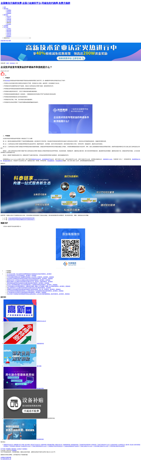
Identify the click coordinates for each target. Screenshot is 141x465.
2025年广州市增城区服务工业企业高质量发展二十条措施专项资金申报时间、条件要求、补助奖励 (32, 284)
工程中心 (8, 17)
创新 (9, 40)
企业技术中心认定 (26, 446)
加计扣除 (8, 21)
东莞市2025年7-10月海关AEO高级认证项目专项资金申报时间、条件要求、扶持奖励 (28, 280)
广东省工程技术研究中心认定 (39, 446)
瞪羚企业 (18, 446)
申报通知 (8, 10)
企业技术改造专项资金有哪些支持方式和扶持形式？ (21, 219)
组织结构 (8, 30)
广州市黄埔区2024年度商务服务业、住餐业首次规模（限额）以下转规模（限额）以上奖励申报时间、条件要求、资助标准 (38, 286)
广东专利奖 (12, 446)
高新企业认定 (58, 444)
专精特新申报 (40, 343)
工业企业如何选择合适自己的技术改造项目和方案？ (21, 218)
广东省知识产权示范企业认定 (55, 446)
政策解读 (8, 13)
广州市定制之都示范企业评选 (116, 446)
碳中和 (127, 444)
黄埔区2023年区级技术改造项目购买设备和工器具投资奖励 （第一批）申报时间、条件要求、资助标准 (34, 289)
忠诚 (2, 40)
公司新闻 (6, 25)
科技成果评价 (50, 160)
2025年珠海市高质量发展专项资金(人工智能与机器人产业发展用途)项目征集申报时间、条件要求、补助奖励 (35, 290)
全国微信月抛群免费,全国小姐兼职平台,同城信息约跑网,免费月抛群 (35, 3)
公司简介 (8, 28)
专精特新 (8, 19)
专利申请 (93, 444)
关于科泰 (6, 27)
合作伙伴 (8, 34)
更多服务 (8, 24)
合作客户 (19, 449)
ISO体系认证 (121, 444)
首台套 (132, 444)
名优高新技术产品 (46, 159)
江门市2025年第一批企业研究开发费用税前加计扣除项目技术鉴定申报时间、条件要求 (29, 274)
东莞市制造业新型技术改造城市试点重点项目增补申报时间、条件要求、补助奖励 (28, 283)
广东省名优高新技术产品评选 (71, 446)
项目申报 (6, 8)
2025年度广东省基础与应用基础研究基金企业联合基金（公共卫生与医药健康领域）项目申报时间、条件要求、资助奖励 (39, 294)
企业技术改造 (113, 444)
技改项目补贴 (51, 418)
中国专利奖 (44, 444)
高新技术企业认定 (36, 159)
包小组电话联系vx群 (6, 459)
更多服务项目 (40, 439)
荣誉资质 (8, 31)
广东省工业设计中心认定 (85, 446)
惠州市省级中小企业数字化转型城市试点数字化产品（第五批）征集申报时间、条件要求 (30, 281)
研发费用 (134, 159)
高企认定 (8, 16)
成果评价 (8, 22)
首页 (5, 7)
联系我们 (8, 36)
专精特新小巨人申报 (19, 444)
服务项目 (6, 14)
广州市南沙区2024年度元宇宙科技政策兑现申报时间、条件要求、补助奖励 (27, 292)
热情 (4, 40)
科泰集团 (14, 450)
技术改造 (12, 63)
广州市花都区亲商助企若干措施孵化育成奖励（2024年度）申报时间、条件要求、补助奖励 (30, 277)
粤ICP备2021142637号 (49, 452)
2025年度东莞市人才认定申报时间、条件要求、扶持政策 (21, 275)
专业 (7, 40)
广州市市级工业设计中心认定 (100, 446)
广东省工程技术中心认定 (103, 444)
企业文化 (8, 33)
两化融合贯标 (6, 160)
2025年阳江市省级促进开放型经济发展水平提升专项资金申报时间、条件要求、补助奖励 (30, 278)
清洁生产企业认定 (35, 444)
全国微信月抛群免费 (6, 457)
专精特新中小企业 (107, 159)
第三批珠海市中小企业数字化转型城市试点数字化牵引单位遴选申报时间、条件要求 (29, 287)
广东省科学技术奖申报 (84, 444)
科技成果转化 (59, 160)
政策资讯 (8, 11)
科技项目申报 (74, 444)
